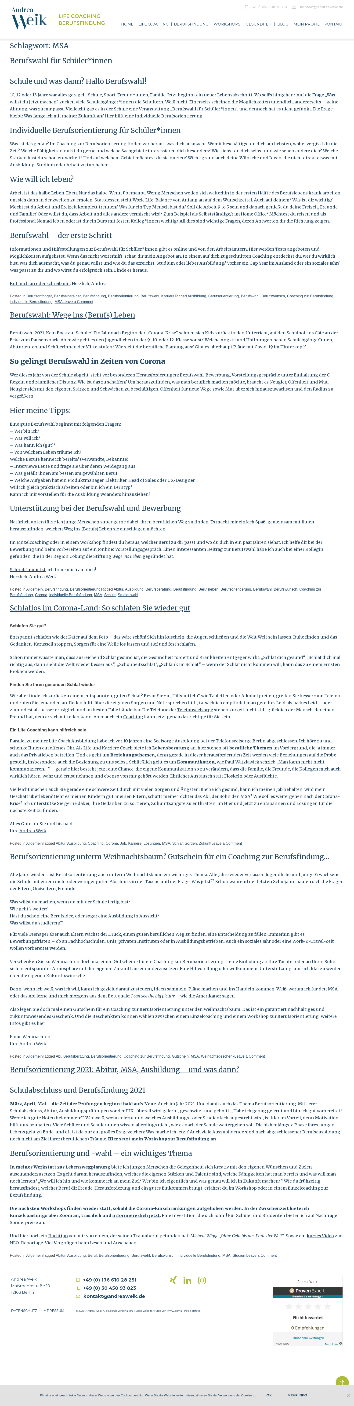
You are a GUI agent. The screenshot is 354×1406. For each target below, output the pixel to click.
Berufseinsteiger (67, 296)
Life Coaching (154, 24)
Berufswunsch (273, 296)
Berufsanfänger (39, 296)
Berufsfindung (191, 24)
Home (127, 24)
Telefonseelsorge (195, 709)
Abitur (118, 589)
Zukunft (205, 843)
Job (123, 843)
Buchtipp (58, 1235)
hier (41, 1023)
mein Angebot (159, 256)
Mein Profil (306, 24)
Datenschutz (24, 1311)
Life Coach (59, 741)
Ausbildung (197, 296)
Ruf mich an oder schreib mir (40, 283)
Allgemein (34, 589)
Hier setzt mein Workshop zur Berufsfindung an (162, 1139)
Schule (110, 595)
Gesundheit (259, 24)
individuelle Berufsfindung (31, 302)
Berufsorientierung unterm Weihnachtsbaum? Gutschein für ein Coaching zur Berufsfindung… (169, 856)
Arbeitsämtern (231, 249)
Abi (58, 1056)
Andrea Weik (32, 830)
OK (269, 1395)
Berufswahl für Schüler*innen (61, 60)
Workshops (227, 24)
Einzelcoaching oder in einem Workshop (59, 542)
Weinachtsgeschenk (217, 1056)
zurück (342, 1383)
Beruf (92, 1255)
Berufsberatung (158, 589)
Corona (41, 595)
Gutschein (180, 1056)
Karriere (168, 296)
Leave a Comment (78, 302)
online (180, 249)
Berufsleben (208, 589)
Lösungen (152, 843)
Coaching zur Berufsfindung (310, 296)
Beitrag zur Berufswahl (231, 549)
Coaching (133, 716)
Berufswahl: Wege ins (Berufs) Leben (72, 314)
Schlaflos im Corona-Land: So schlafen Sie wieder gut (100, 607)
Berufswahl (150, 296)
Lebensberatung (170, 748)
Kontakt (334, 24)
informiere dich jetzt (136, 1215)
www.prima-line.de (179, 1310)
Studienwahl (128, 595)
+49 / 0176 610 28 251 (269, 7)
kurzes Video (320, 1235)
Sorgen (191, 843)
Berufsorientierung (123, 296)
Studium (239, 1255)
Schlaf (177, 843)
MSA (58, 302)
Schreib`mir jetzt (28, 569)
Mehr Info (297, 1395)
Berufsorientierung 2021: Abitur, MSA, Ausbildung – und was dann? (124, 1069)
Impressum (53, 1311)
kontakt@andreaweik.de (321, 7)
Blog (283, 24)
